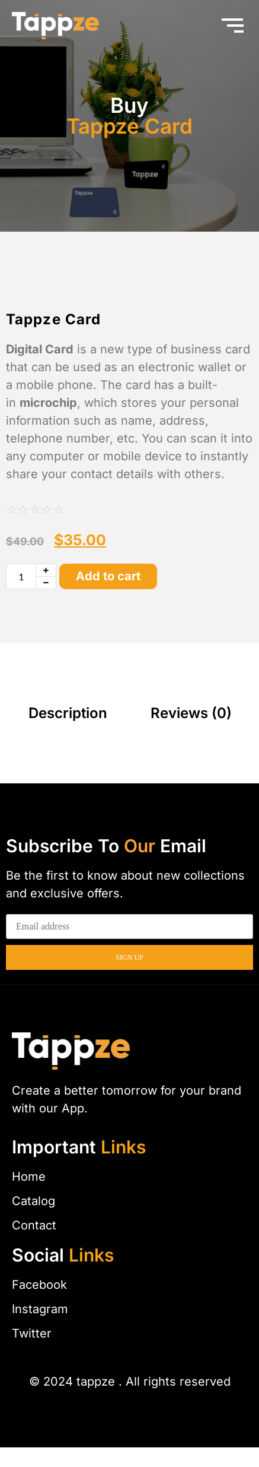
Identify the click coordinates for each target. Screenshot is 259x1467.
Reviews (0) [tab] (191, 732)
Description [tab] (67, 732)
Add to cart (108, 596)
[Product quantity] (21, 596)
